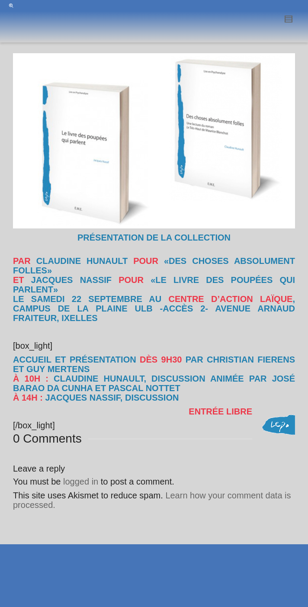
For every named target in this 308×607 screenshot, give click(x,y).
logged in (80, 481)
